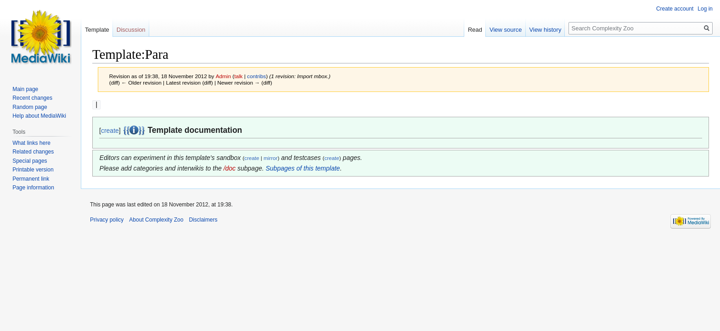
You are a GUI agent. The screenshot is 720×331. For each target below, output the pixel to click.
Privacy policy (107, 219)
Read (475, 29)
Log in (705, 9)
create (110, 130)
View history (545, 29)
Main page (25, 89)
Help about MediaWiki (39, 116)
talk (238, 76)
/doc (230, 167)
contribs (256, 76)
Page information (33, 187)
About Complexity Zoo (156, 219)
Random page (29, 107)
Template (97, 29)
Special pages (29, 161)
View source (505, 29)
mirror (270, 157)
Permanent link (30, 179)
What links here (31, 143)
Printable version (32, 169)
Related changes (33, 151)
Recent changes (32, 98)
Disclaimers (203, 219)
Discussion (131, 29)
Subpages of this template (303, 167)
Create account (674, 9)
